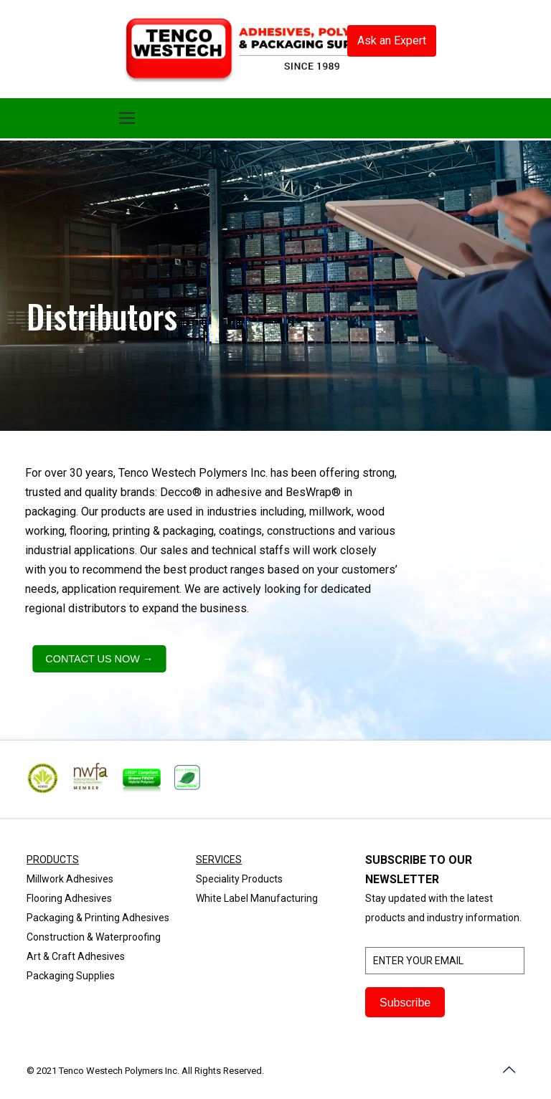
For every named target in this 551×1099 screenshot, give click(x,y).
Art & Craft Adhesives (76, 956)
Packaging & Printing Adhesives (98, 917)
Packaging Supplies (71, 975)
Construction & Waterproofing (94, 937)
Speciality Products (239, 879)
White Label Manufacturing (257, 898)
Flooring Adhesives (69, 898)
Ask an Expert (391, 40)
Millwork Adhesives (70, 879)
